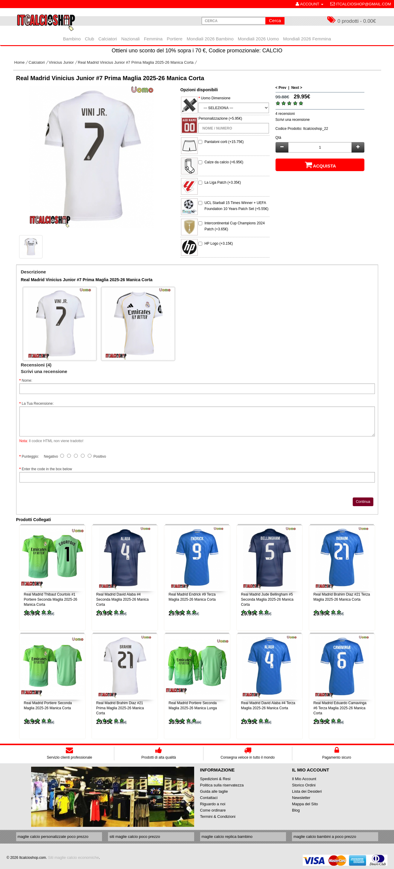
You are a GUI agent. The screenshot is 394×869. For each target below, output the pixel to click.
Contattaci (209, 797)
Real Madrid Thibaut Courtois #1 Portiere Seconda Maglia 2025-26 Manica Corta (50, 599)
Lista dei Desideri (307, 791)
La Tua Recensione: (38, 403)
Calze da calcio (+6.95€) (223, 162)
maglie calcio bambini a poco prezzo (324, 836)
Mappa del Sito (305, 804)
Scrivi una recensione (293, 120)
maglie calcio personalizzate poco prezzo (53, 836)
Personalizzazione (212, 118)
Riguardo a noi (213, 804)
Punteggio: (30, 456)
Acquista (320, 165)
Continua (363, 502)
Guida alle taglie (214, 791)
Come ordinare (213, 810)
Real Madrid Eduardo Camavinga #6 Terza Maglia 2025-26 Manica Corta (340, 708)
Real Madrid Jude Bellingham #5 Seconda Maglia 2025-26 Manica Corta (267, 599)
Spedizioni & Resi (215, 779)
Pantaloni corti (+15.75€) (224, 142)
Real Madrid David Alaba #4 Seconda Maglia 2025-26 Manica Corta (122, 599)
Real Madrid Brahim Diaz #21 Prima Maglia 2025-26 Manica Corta (120, 708)
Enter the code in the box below (47, 469)
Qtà (278, 138)
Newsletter (301, 797)
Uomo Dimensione (215, 98)
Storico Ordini (304, 785)
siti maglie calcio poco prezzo (134, 836)
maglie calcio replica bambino (227, 836)
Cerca (275, 20)
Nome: (27, 380)
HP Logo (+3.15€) (218, 243)
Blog (296, 810)
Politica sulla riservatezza (222, 785)
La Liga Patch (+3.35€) (222, 182)
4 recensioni (285, 114)
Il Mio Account (304, 779)
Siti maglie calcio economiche (73, 857)
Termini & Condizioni (218, 816)
